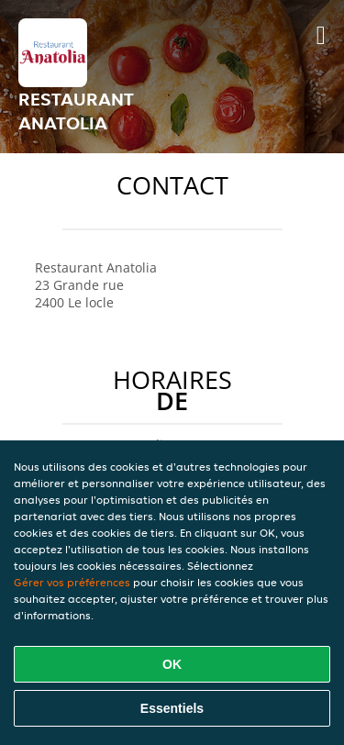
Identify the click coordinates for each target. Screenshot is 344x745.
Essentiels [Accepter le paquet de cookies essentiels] (172, 708)
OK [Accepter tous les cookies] (172, 664)
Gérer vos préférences (72, 582)
